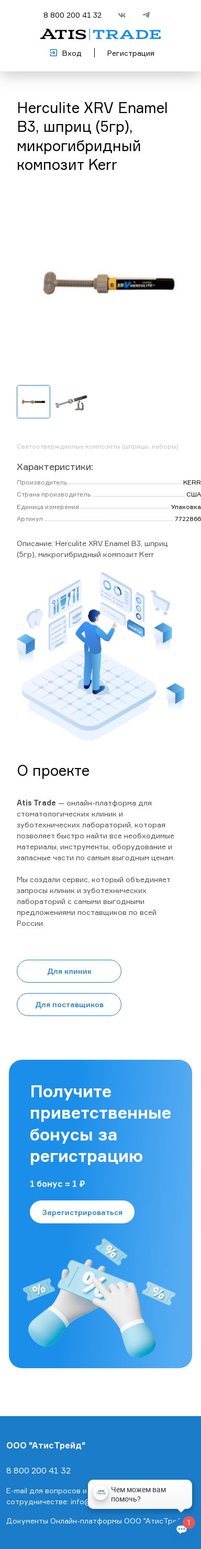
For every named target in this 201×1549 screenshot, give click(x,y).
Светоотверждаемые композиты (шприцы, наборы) (97, 446)
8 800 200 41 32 (72, 14)
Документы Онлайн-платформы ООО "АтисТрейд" (97, 1520)
